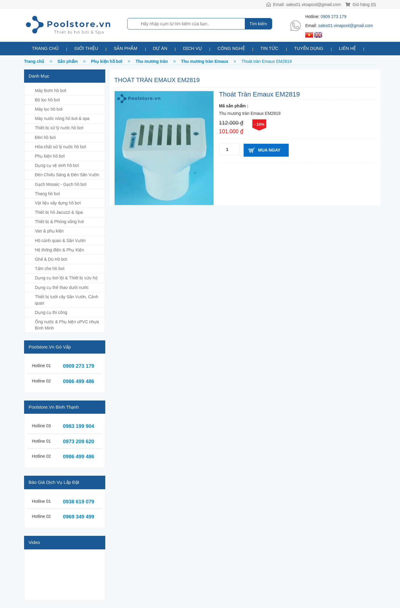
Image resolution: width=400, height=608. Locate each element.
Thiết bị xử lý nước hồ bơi (59, 127)
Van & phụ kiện (49, 231)
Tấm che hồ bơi (49, 268)
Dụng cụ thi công (51, 312)
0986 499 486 (78, 381)
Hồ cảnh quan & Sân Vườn (60, 240)
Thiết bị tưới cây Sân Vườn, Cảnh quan (66, 300)
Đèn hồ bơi (45, 137)
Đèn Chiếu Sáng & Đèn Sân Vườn (67, 174)
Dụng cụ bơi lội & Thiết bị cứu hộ (66, 277)
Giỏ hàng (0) (360, 4)
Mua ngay (269, 150)
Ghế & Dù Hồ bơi (51, 259)
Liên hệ (347, 48)
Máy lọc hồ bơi (49, 109)
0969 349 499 (78, 517)
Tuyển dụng (308, 48)
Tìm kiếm (258, 23)
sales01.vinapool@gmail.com (313, 4)
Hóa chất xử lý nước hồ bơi (60, 146)
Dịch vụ (192, 48)
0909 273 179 (333, 16)
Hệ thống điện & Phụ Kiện (59, 249)
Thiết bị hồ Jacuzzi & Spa (59, 212)
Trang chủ (45, 48)
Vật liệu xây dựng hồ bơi (58, 203)
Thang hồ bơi (47, 193)
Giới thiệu (86, 48)
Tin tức (269, 48)
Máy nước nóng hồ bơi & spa (62, 118)
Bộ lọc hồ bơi (47, 99)
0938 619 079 (78, 502)
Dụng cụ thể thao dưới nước (62, 287)
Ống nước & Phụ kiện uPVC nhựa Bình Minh (67, 324)
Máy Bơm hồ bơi (50, 90)
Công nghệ (231, 48)
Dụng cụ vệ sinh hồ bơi (57, 165)
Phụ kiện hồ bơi (50, 156)
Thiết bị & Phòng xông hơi (59, 221)
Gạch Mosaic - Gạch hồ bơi (61, 184)
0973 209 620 (78, 441)
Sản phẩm (125, 48)
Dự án (160, 48)
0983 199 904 (78, 426)
